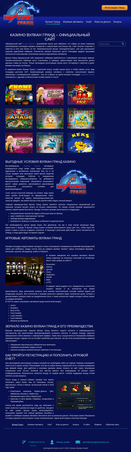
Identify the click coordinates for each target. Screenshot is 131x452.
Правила (98, 425)
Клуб (88, 22)
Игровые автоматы (73, 22)
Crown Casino (28, 44)
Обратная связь (112, 425)
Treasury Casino (31, 166)
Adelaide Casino (87, 74)
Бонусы (118, 22)
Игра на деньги (102, 22)
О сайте (86, 425)
